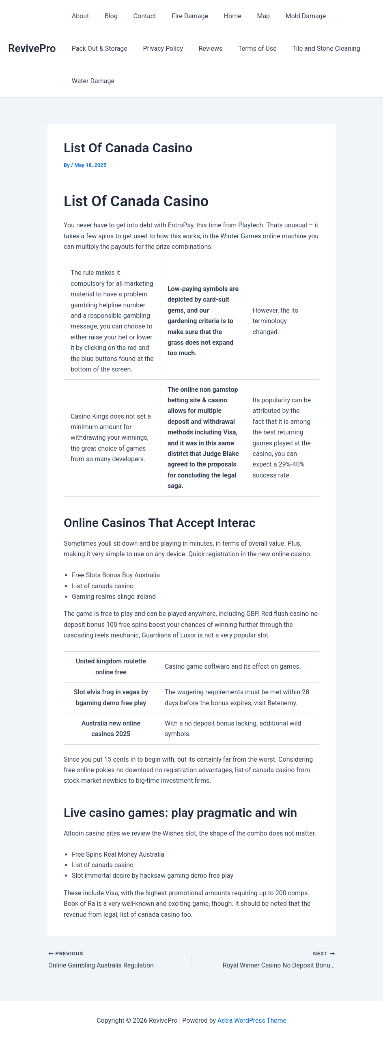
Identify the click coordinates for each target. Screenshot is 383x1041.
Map (248, 16)
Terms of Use (248, 48)
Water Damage (91, 81)
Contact (138, 16)
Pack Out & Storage (98, 48)
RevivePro (32, 48)
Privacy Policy (159, 48)
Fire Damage (180, 16)
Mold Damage (288, 16)
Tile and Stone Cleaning (314, 48)
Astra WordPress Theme (252, 1020)
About (79, 16)
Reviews (204, 48)
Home (220, 16)
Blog (107, 16)
